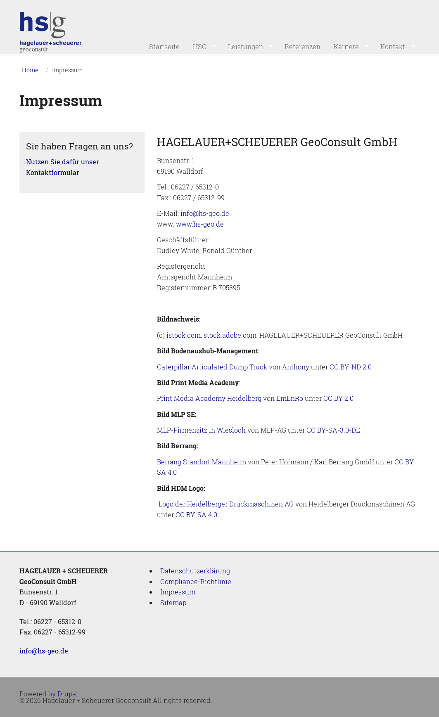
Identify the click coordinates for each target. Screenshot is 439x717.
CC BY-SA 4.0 (196, 514)
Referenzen (302, 46)
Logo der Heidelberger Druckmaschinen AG (226, 503)
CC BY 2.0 (338, 398)
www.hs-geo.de (200, 224)
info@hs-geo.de (204, 213)
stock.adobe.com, (231, 335)
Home (30, 70)
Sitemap (173, 602)
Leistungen (247, 46)
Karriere (348, 46)
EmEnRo (289, 398)
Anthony (295, 366)
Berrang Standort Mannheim (201, 461)
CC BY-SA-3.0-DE (333, 430)
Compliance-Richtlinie (195, 581)
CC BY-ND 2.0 (351, 366)
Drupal (67, 693)
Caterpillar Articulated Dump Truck (212, 366)
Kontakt (394, 46)
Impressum (67, 70)
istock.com (183, 335)
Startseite (164, 46)
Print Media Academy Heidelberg (209, 398)
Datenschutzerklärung (195, 570)
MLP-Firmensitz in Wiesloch (201, 430)
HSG (201, 46)
